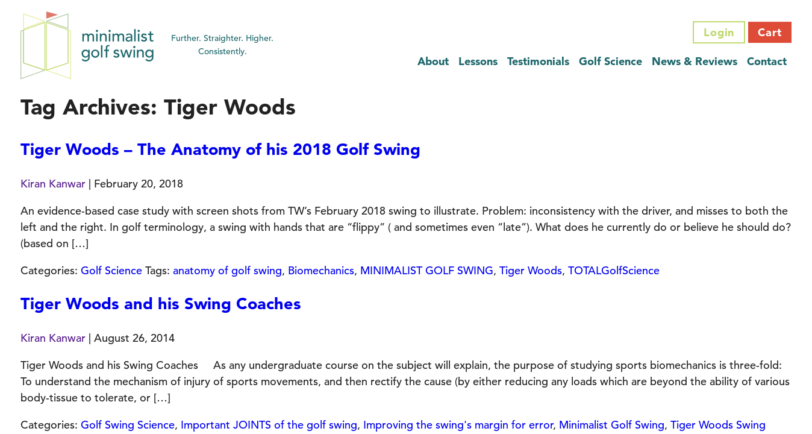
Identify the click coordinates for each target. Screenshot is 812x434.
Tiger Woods (530, 270)
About (433, 61)
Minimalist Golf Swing (611, 425)
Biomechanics (321, 270)
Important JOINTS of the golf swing (269, 425)
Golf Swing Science (128, 425)
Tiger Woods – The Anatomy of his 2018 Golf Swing (220, 149)
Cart (770, 32)
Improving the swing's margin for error (458, 425)
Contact (767, 61)
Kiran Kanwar (53, 183)
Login (719, 32)
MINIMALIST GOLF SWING (426, 270)
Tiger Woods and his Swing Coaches (160, 303)
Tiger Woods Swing (718, 425)
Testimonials (538, 61)
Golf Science (610, 61)
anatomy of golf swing (227, 270)
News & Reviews (694, 61)
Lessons (478, 61)
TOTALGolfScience (614, 270)
